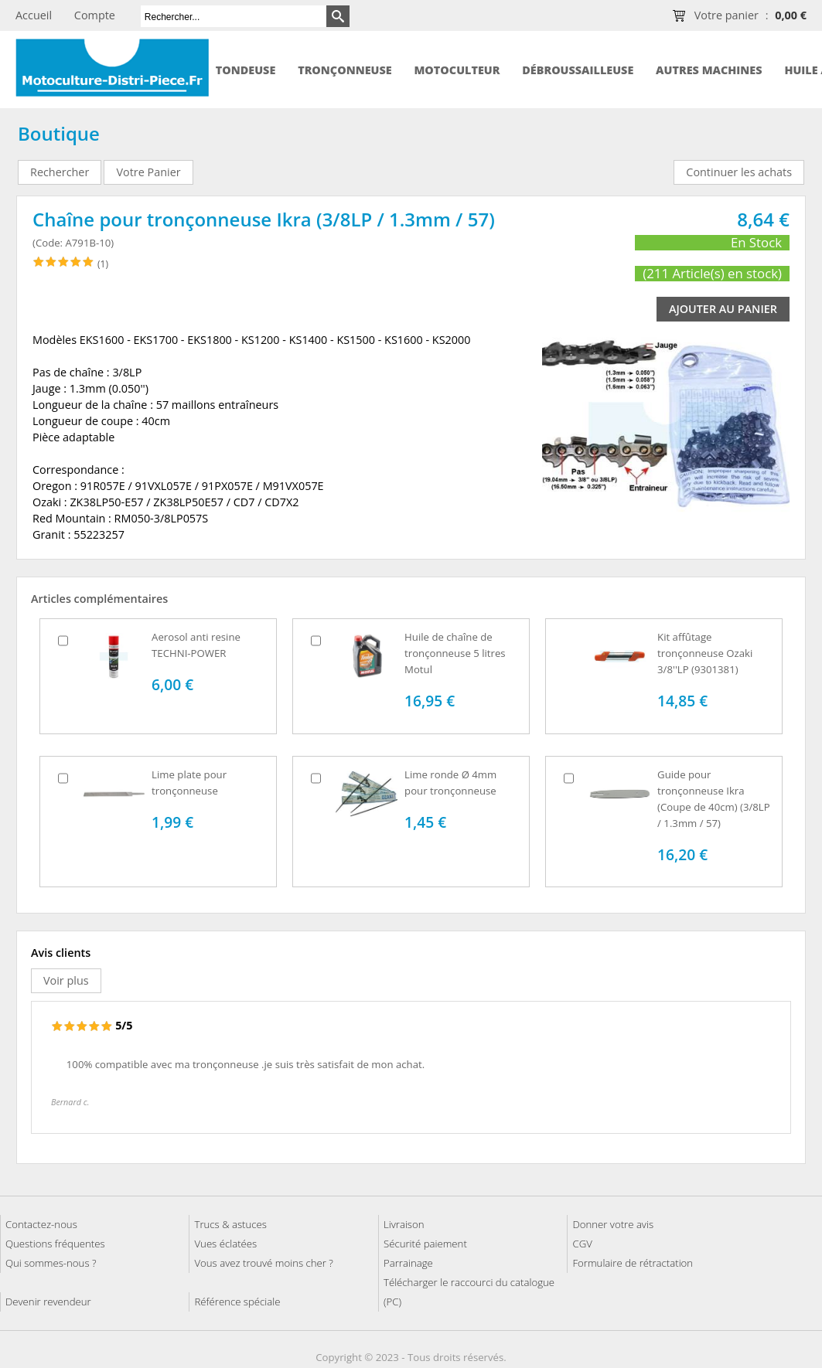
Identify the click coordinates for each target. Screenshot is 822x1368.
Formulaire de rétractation (632, 1263)
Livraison (404, 1224)
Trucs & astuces (230, 1224)
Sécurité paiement (425, 1244)
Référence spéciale (237, 1301)
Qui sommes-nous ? (51, 1263)
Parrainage (408, 1263)
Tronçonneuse (345, 70)
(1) (102, 264)
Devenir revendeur (48, 1301)
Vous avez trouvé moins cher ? (263, 1263)
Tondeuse (246, 70)
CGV (582, 1244)
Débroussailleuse (577, 70)
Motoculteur (457, 70)
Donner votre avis (612, 1224)
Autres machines (709, 70)
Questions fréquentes (55, 1244)
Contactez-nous (41, 1224)
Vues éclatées (225, 1244)
